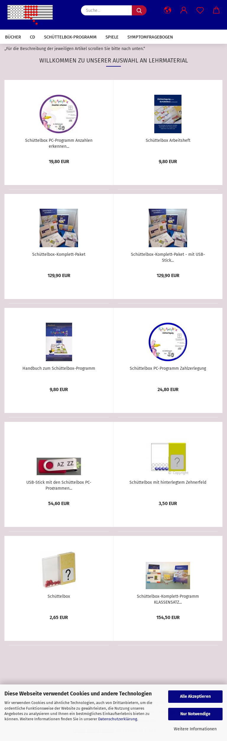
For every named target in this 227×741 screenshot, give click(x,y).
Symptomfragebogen (150, 37)
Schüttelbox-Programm (70, 37)
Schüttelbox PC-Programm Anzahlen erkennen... (59, 143)
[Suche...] (139, 10)
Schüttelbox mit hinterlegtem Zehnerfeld (167, 482)
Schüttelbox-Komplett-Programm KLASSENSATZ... (168, 599)
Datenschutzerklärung (117, 719)
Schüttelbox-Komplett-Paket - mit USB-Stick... (168, 257)
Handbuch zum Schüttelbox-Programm (58, 368)
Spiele (112, 37)
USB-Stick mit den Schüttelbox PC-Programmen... (58, 485)
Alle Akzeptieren (195, 696)
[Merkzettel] (200, 10)
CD (32, 37)
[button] (167, 10)
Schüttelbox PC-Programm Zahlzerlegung (168, 368)
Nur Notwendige (195, 713)
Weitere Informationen (195, 729)
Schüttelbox (59, 596)
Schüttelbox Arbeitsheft (168, 140)
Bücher (13, 37)
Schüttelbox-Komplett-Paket (58, 254)
